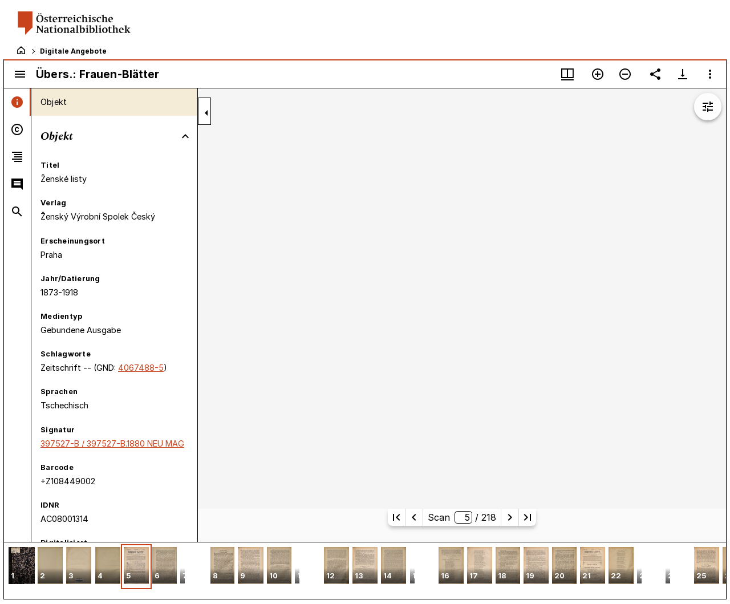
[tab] (17, 102)
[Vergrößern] (597, 74)
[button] (22, 566)
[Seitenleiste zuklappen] (206, 113)
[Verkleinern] (625, 74)
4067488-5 (141, 367)
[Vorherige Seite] (414, 517)
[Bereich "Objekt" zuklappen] (185, 136)
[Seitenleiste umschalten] (20, 74)
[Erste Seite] (396, 517)
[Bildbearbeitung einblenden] (707, 106)
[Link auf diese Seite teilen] (655, 74)
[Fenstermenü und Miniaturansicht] (567, 74)
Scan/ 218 (462, 517)
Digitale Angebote (73, 51)
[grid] (365, 570)
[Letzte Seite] (527, 517)
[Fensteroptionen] (710, 74)
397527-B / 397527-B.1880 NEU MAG (112, 443)
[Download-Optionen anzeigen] (682, 74)
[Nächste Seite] (510, 517)
